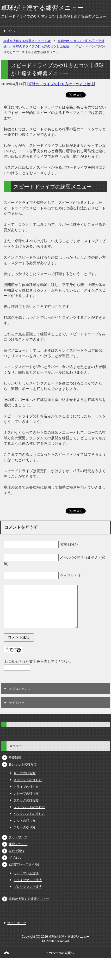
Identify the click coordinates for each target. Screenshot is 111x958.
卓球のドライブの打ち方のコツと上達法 (61, 84)
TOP (27, 41)
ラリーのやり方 (24, 827)
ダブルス (15, 857)
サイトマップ (16, 923)
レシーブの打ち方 (26, 793)
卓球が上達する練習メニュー (42, 7)
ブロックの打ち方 (26, 800)
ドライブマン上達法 (28, 880)
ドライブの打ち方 (26, 787)
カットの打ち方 (24, 820)
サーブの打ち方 (24, 773)
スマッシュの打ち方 (28, 780)
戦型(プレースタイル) (24, 864)
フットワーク (18, 837)
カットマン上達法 (26, 873)
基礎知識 (15, 757)
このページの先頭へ (60, 953)
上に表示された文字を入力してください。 (38, 661)
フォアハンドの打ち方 (29, 807)
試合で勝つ (16, 851)
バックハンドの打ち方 (29, 814)
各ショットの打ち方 (23, 764)
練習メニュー (18, 844)
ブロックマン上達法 (28, 887)
